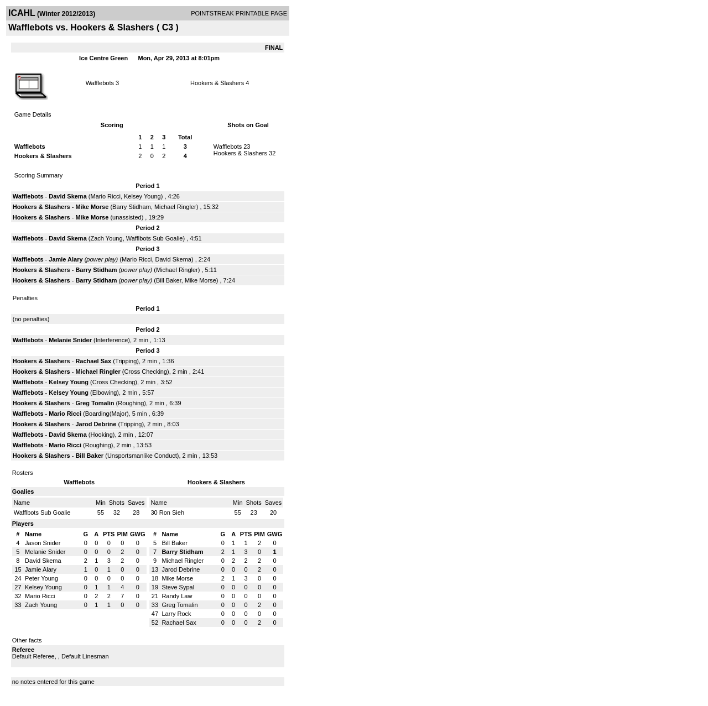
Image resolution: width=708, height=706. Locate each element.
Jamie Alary (65, 259)
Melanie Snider (70, 340)
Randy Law (177, 596)
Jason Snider (42, 543)
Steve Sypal (178, 587)
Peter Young (41, 578)
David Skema (67, 196)
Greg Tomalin (94, 403)
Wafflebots (100, 83)
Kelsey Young (142, 196)
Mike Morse (91, 206)
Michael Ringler (175, 206)
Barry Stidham (131, 206)
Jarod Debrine (95, 424)
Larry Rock (176, 613)
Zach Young (107, 238)
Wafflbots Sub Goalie (154, 238)
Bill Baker (168, 280)
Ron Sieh (171, 512)
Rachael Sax (93, 361)
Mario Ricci (106, 196)
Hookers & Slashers (217, 83)
